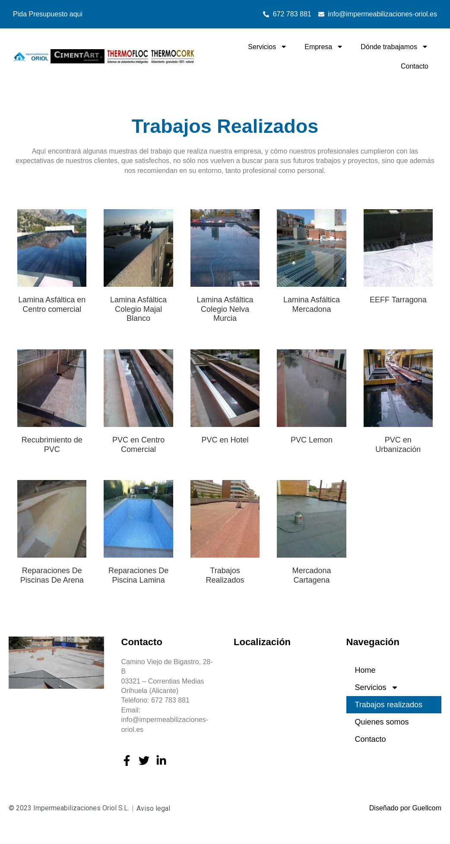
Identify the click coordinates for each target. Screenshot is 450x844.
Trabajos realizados (388, 704)
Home (365, 670)
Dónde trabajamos (394, 46)
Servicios (267, 46)
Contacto (414, 66)
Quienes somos (382, 722)
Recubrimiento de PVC (52, 445)
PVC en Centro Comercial (138, 445)
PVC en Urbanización (398, 445)
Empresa (323, 46)
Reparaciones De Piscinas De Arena (52, 575)
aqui (76, 14)
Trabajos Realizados (225, 575)
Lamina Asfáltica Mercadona (311, 304)
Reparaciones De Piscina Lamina (138, 575)
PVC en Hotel (224, 440)
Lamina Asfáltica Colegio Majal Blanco (138, 309)
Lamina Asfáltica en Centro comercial (52, 304)
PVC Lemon (312, 440)
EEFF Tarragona (398, 299)
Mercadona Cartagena (311, 575)
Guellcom (426, 808)
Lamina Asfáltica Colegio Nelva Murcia (224, 309)
